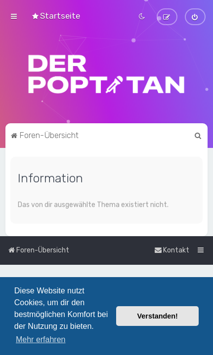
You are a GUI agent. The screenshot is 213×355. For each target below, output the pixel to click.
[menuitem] (56, 15)
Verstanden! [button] (157, 316)
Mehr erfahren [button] (41, 339)
